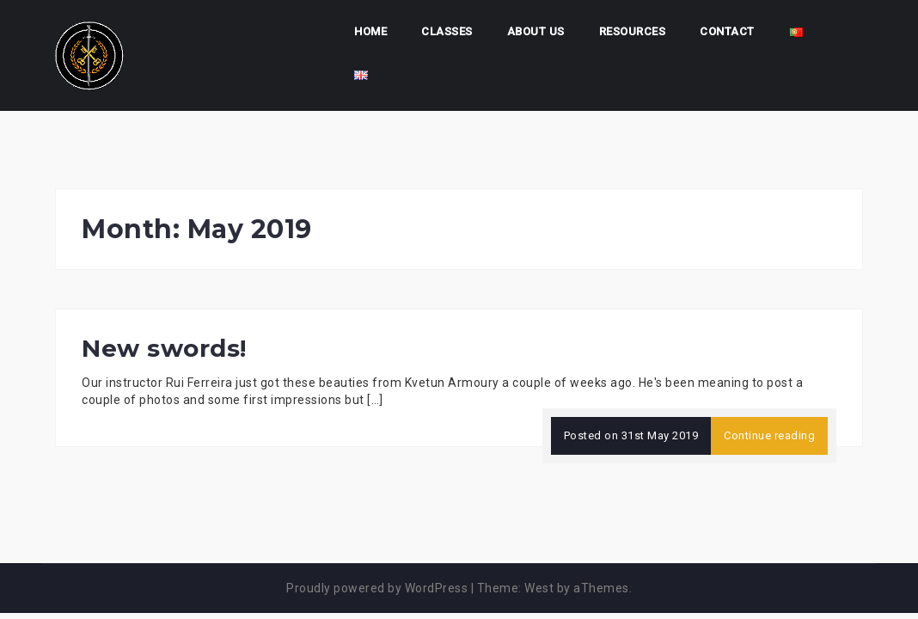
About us (536, 31)
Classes (447, 31)
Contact (727, 31)
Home (370, 31)
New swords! (164, 348)
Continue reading (769, 435)
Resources (632, 31)
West (539, 588)
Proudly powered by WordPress (377, 588)
